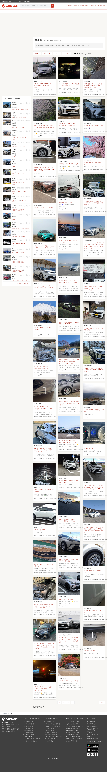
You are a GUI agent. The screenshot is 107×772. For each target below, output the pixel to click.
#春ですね (62, 282)
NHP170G (20, 271)
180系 (22, 109)
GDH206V (21, 262)
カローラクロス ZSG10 (65, 635)
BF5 (20, 127)
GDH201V (21, 261)
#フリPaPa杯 (74, 681)
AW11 (22, 252)
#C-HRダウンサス (69, 559)
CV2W (18, 165)
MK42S (19, 137)
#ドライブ (69, 282)
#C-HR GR (92, 610)
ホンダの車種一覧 (28, 726)
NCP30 (13, 218)
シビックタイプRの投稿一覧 (52, 726)
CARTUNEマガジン (92, 724)
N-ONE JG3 (87, 325)
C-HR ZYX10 (38, 81)
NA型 (25, 280)
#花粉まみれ (45, 368)
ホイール (47, 53)
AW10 (17, 252)
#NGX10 (73, 124)
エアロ (56, 53)
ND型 (21, 280)
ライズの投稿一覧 (49, 728)
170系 (17, 109)
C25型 (22, 182)
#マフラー (87, 650)
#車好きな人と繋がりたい (93, 85)
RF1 (13, 236)
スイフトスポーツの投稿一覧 (52, 724)
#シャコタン (62, 240)
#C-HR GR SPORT (64, 124)
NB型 (13, 280)
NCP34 (24, 218)
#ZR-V (61, 440)
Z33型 (17, 228)
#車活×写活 (87, 84)
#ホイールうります (64, 401)
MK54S (14, 139)
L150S (13, 155)
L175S (13, 156)
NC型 (17, 280)
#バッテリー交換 (98, 286)
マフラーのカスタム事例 (72, 732)
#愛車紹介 (37, 125)
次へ (102, 702)
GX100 (18, 243)
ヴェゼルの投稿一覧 (50, 739)
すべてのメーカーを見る (30, 741)
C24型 (18, 182)
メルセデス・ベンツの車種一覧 (32, 739)
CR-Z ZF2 (37, 487)
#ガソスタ (40, 171)
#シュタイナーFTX (69, 482)
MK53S (24, 137)
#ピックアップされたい (70, 280)
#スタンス (87, 243)
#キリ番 (91, 448)
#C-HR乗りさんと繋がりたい (92, 87)
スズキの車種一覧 (28, 732)
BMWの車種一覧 (28, 736)
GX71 (13, 243)
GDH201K (14, 261)
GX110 (13, 245)
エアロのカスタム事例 (72, 734)
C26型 (13, 184)
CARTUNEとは (91, 722)
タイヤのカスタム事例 (72, 724)
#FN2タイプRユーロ (40, 490)
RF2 (16, 236)
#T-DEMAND (48, 84)
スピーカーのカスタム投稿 (73, 736)
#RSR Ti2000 (67, 324)
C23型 (13, 182)
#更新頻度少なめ (44, 127)
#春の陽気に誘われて (45, 366)
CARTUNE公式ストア (93, 726)
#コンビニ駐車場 (64, 84)
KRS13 (19, 191)
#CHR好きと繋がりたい (90, 368)
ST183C (23, 200)
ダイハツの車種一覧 (28, 734)
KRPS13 (14, 191)
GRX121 (20, 210)
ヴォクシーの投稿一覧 (50, 734)
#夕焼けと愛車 (99, 125)
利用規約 (89, 732)
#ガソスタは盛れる (69, 480)
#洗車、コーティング (95, 328)
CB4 (24, 146)
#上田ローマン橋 (93, 527)
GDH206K (14, 262)
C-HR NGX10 (63, 121)
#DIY (90, 286)
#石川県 (49, 247)
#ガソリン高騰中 (64, 359)
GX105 (23, 243)
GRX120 (14, 210)
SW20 (13, 252)
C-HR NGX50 (38, 205)
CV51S (13, 175)
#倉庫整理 (69, 403)
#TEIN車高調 (68, 322)
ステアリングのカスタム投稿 (74, 739)
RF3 (20, 236)
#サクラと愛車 (93, 162)
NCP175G (14, 270)
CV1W (13, 165)
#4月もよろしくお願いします (42, 167)
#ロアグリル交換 (48, 564)
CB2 (16, 146)
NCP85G (14, 271)
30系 (16, 117)
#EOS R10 (72, 440)
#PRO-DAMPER (39, 85)
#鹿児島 (74, 442)
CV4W (23, 165)
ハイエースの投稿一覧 (50, 732)
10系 (13, 117)
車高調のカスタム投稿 (72, 728)
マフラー (66, 53)
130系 (13, 109)
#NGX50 (42, 327)
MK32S (14, 137)
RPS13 (24, 191)
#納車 (71, 599)
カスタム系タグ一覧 (71, 741)
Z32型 (13, 228)
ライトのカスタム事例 (72, 730)
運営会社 (89, 736)
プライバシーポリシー (93, 734)
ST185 (13, 201)
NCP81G (20, 270)
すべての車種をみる (50, 741)
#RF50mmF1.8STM (64, 442)
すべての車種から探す (23, 283)
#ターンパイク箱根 (94, 203)
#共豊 (90, 570)
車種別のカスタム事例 (72, 5)
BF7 (23, 127)
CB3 (20, 146)
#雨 (71, 202)
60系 (20, 117)
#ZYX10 (42, 687)
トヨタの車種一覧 (28, 722)
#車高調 (70, 125)
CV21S (24, 173)
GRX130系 (21, 209)
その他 (82, 53)
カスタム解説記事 (100, 5)
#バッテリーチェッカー (90, 288)
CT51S (18, 173)
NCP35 (13, 219)
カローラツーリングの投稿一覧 (53, 736)
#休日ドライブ (38, 246)
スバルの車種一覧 (28, 730)
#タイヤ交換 (74, 164)
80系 (24, 117)
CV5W (13, 166)
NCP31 (19, 218)
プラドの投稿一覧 (49, 730)
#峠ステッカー (66, 85)
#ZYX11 (91, 125)
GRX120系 (14, 209)
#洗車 (41, 604)
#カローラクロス (64, 637)
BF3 (13, 127)
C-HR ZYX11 (38, 123)
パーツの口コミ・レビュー (87, 5)
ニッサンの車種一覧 (28, 724)
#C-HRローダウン (39, 286)
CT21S (13, 173)
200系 (26, 109)
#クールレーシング (68, 363)
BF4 (16, 127)
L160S (23, 155)
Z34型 (22, 228)
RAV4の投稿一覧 (49, 722)
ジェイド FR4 (63, 81)
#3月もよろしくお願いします (92, 485)
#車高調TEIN (47, 169)
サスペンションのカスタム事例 (74, 726)
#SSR (41, 84)
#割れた (36, 566)
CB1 (13, 146)
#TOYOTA (42, 207)
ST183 (18, 200)
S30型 (27, 228)
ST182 (13, 200)
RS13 (13, 193)
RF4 (23, 236)
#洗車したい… (48, 688)
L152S (18, 155)
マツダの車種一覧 (28, 728)
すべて (37, 53)
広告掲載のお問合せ (92, 738)
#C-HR (36, 84)
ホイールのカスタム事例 (72, 722)
